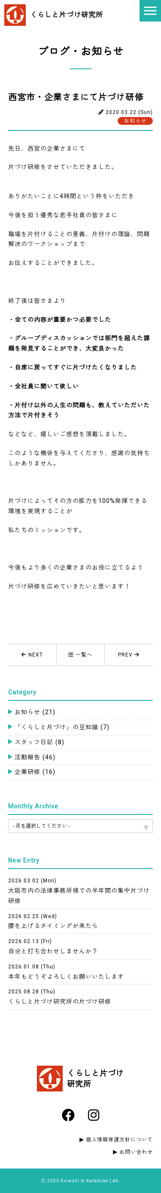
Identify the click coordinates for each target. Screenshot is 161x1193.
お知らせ (35, 712)
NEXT (32, 655)
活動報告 (35, 757)
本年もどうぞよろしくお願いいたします (66, 972)
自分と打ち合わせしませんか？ (53, 946)
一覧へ (80, 655)
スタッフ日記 (39, 742)
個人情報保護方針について (119, 1140)
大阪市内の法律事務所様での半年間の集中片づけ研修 (79, 891)
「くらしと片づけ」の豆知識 (62, 727)
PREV (129, 655)
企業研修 (35, 771)
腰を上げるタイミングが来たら (53, 921)
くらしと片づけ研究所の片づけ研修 (59, 997)
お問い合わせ (136, 1152)
